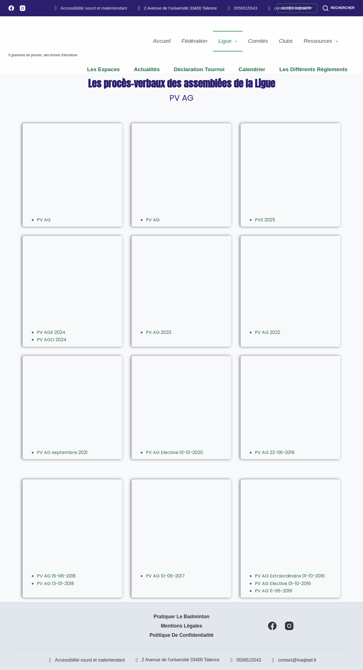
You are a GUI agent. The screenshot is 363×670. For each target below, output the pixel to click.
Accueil (162, 41)
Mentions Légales (181, 626)
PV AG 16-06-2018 (56, 576)
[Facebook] (11, 8)
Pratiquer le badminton (181, 616)
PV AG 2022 (267, 332)
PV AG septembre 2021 (62, 452)
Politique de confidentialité (181, 635)
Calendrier (252, 69)
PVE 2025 (265, 220)
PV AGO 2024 (51, 339)
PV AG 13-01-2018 (56, 583)
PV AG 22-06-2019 (275, 452)
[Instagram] (22, 8)
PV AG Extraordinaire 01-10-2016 (290, 576)
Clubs (286, 41)
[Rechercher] (339, 8)
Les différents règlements (313, 69)
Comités (258, 41)
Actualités (147, 69)
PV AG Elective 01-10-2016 (283, 583)
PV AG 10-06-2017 (165, 576)
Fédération (194, 41)
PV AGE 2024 (51, 332)
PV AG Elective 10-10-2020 (175, 452)
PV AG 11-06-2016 (274, 591)
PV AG (153, 332)
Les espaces (103, 69)
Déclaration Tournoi (199, 69)
